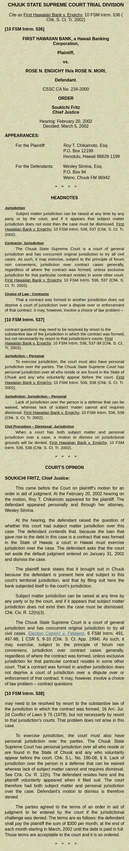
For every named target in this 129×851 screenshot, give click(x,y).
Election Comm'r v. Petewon (56, 633)
